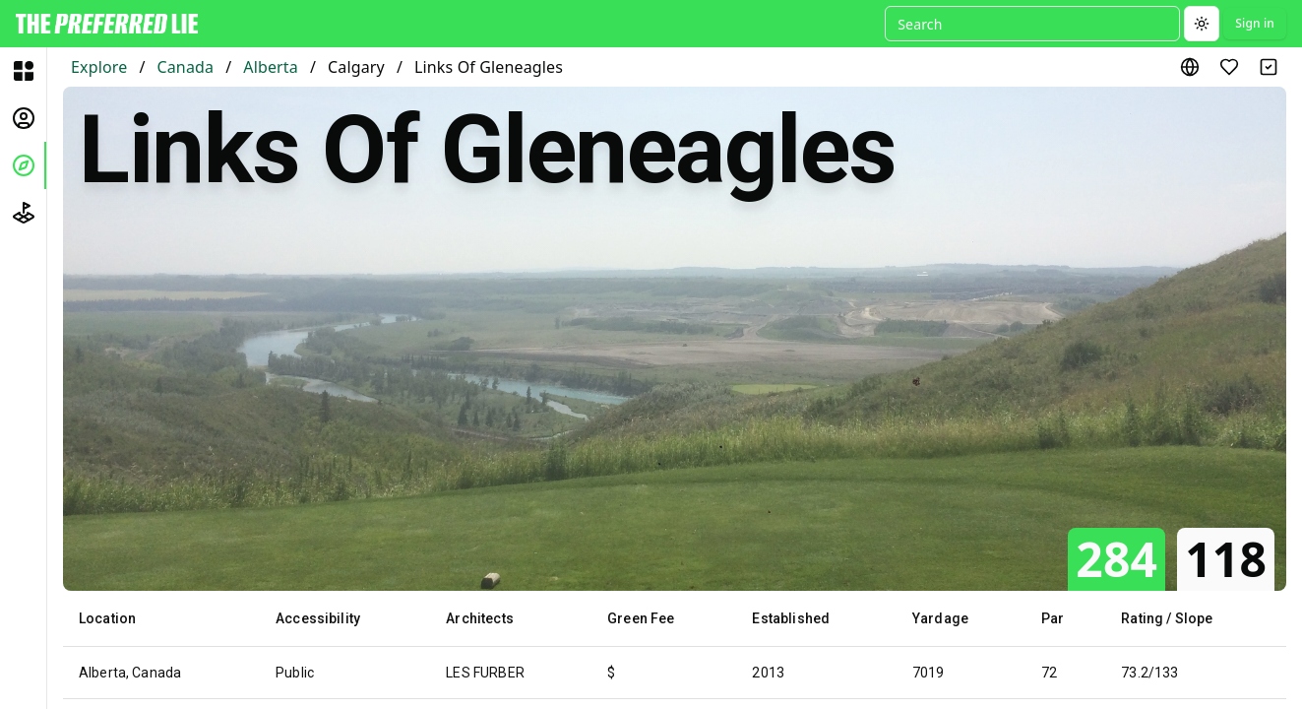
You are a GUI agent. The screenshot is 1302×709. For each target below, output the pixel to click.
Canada (185, 67)
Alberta (270, 67)
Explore (99, 67)
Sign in (1254, 23)
